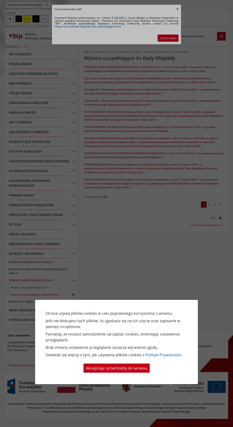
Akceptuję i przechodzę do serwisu (116, 368)
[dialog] (116, 213)
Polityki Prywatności (163, 354)
